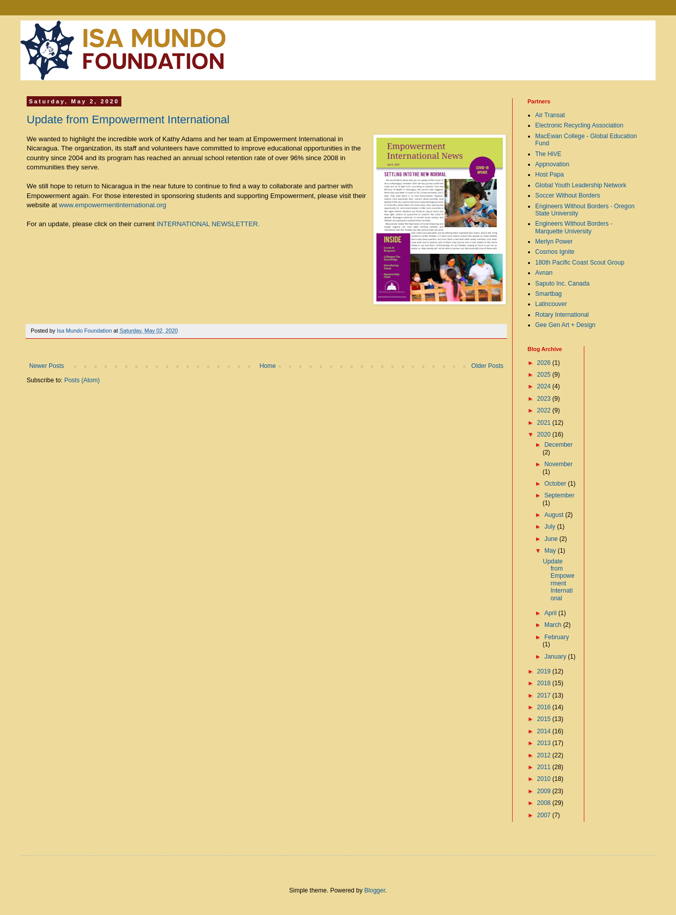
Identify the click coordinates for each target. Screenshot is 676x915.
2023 (545, 398)
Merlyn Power (554, 241)
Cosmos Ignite (555, 251)
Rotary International (562, 314)
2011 (545, 767)
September (559, 495)
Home (268, 365)
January (556, 656)
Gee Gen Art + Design (565, 325)
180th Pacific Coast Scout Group (579, 262)
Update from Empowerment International (128, 119)
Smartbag (548, 293)
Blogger (374, 890)
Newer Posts (46, 365)
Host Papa (549, 174)
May (551, 550)
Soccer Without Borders (567, 195)
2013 (545, 743)
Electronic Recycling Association (579, 125)
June (551, 538)
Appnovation (552, 164)
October (556, 483)
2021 (545, 422)
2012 (545, 755)
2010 (545, 778)
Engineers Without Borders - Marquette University (573, 227)
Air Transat (550, 115)
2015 (545, 719)
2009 (545, 791)
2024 (545, 386)
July (550, 526)
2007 (545, 815)
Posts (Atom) (81, 380)
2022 (545, 410)
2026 (545, 362)
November (558, 464)
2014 (545, 731)
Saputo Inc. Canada (562, 283)
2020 (545, 434)
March (553, 624)
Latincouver (551, 304)
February (556, 637)
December (558, 444)
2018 (545, 683)
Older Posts (487, 365)
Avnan (544, 272)
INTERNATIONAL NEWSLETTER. (208, 224)
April (551, 613)
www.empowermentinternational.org (112, 205)
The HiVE (548, 154)
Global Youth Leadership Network (580, 185)
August (554, 514)
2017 (545, 695)
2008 (545, 803)
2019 (545, 671)
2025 (545, 374)
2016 (545, 707)
